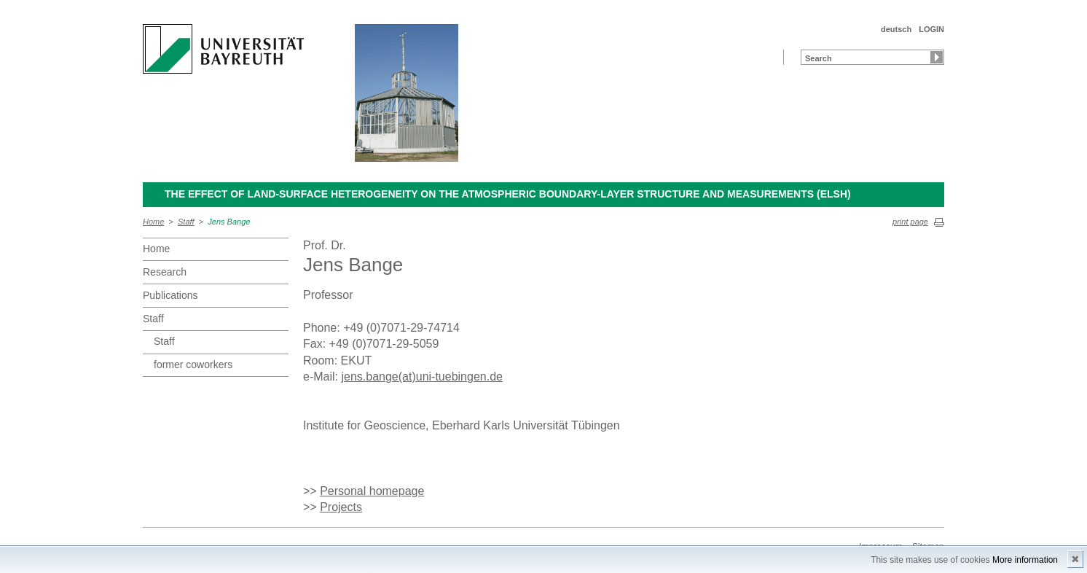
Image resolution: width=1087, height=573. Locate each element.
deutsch (896, 29)
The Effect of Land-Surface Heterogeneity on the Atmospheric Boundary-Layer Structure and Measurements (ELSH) (508, 194)
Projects (341, 507)
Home (153, 221)
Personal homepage (372, 491)
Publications (170, 295)
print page (910, 221)
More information (1025, 560)
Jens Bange (229, 221)
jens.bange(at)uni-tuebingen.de (422, 376)
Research (165, 272)
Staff (186, 221)
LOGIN (931, 29)
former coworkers (193, 364)
